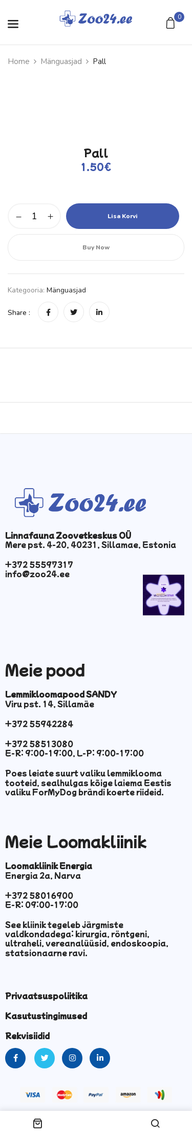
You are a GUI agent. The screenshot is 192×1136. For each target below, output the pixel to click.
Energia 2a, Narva (43, 875)
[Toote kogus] (34, 216)
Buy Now (96, 247)
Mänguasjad (61, 61)
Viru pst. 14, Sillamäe (49, 704)
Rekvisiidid (27, 1035)
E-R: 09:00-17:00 (41, 904)
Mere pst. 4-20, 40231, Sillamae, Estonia (90, 544)
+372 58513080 (39, 744)
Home (19, 61)
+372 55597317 (39, 564)
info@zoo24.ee (37, 574)
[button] (171, 24)
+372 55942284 (39, 724)
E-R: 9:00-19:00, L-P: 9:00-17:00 (74, 753)
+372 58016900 (39, 895)
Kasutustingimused (46, 1016)
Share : (19, 313)
